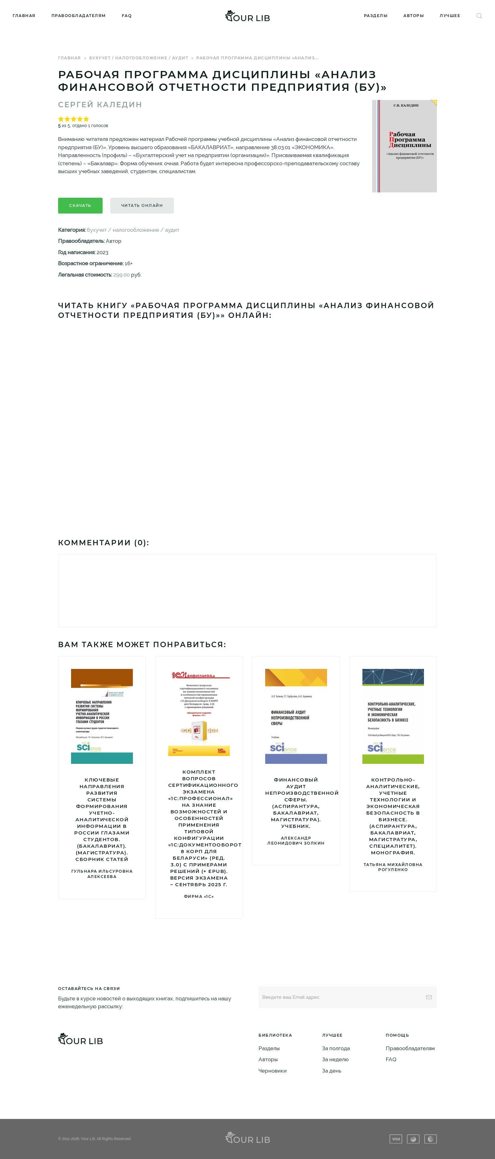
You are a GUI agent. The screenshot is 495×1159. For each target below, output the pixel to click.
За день (331, 1071)
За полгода (336, 1048)
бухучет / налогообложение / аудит (138, 58)
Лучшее (450, 15)
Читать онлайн (142, 205)
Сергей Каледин (100, 104)
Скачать (80, 205)
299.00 (121, 275)
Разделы (376, 15)
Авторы (413, 15)
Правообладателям (78, 15)
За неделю (335, 1059)
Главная (24, 15)
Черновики (273, 1071)
